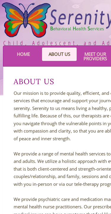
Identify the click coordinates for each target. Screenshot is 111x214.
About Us (59, 54)
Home (23, 54)
